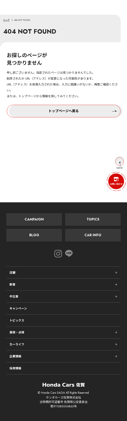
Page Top (119, 163)
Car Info (92, 235)
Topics (93, 219)
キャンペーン (18, 308)
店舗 (12, 272)
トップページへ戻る (82, 110)
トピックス (16, 320)
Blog (34, 235)
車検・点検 (16, 332)
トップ (6, 20)
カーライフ (16, 344)
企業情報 (15, 356)
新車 (12, 284)
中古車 (13, 296)
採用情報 (15, 368)
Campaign (34, 219)
